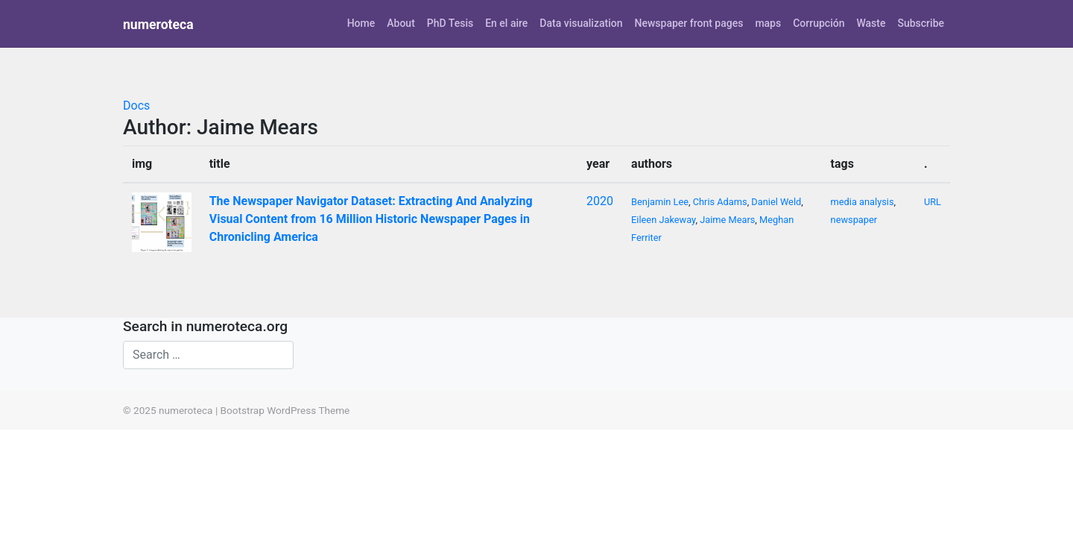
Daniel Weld (776, 201)
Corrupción (818, 23)
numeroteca (158, 24)
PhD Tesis (450, 23)
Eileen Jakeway (663, 219)
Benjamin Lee (660, 201)
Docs (136, 105)
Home (361, 23)
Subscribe (920, 23)
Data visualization (580, 23)
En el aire (506, 23)
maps (768, 23)
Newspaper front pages (688, 23)
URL (932, 201)
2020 (599, 201)
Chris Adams (720, 201)
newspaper (854, 219)
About (401, 23)
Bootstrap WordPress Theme (285, 410)
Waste (870, 23)
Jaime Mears (727, 219)
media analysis (862, 201)
